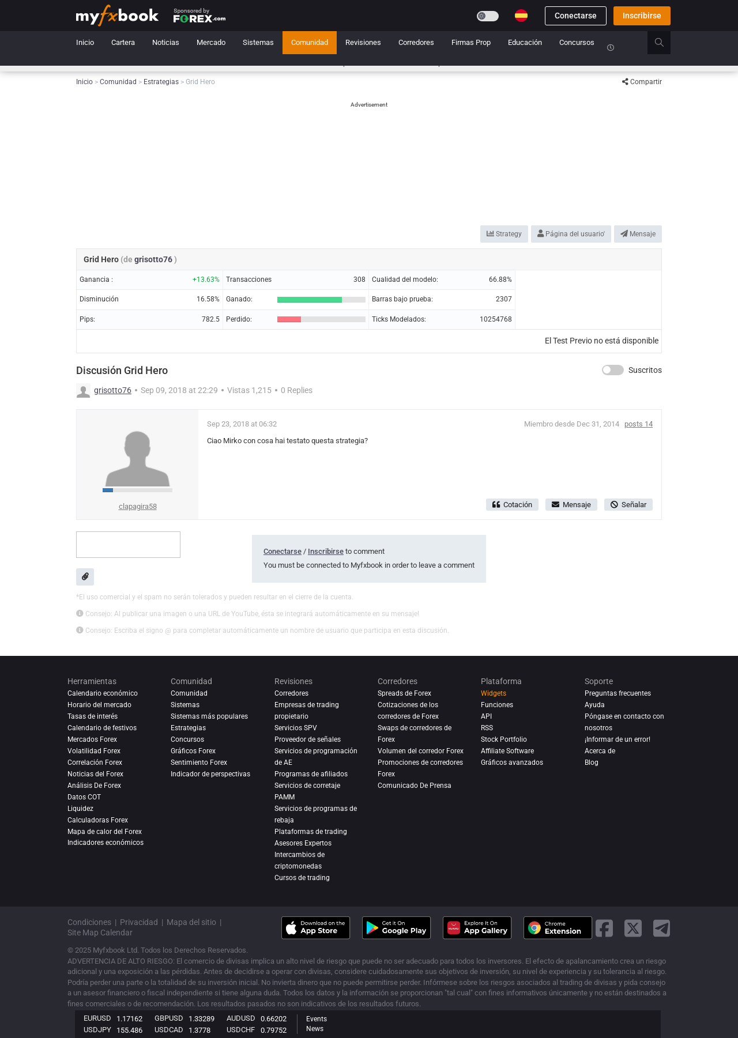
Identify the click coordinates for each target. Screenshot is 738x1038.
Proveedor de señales (307, 739)
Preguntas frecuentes (618, 693)
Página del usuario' (571, 234)
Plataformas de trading (310, 832)
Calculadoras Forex (97, 820)
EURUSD (97, 1018)
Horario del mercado (99, 705)
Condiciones (89, 922)
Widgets (493, 693)
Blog (591, 762)
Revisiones (363, 42)
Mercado (211, 42)
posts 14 (638, 424)
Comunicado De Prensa (414, 786)
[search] (666, 42)
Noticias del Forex (95, 774)
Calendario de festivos (102, 728)
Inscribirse (642, 15)
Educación (525, 42)
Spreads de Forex (404, 693)
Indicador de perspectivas (210, 774)
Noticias (165, 42)
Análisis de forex (94, 786)
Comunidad (309, 42)
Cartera (123, 42)
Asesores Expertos (303, 843)
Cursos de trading (302, 878)
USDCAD (169, 1029)
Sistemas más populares (209, 716)
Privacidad (139, 922)
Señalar (628, 504)
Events (316, 1019)
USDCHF (241, 1029)
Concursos (576, 42)
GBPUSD (169, 1018)
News (314, 1029)
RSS (487, 728)
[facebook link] (604, 928)
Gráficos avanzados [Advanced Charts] (512, 762)
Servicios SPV (295, 728)
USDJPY (97, 1029)
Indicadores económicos (105, 843)
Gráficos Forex (193, 751)
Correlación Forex (94, 762)
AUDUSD (241, 1018)
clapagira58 (138, 506)
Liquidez (80, 809)
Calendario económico (102, 693)
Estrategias (188, 728)
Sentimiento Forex (199, 762)
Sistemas (258, 42)
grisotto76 (154, 259)
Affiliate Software (507, 751)
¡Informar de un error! (617, 739)
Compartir (642, 82)
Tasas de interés (92, 716)
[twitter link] (633, 928)
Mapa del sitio (191, 922)
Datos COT (84, 797)
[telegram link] (662, 928)
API (486, 716)
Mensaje (638, 234)
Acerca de (600, 751)
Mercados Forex (92, 739)
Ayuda (595, 705)
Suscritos (645, 370)
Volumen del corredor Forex (421, 751)
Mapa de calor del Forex (104, 832)
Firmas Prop (471, 42)
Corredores (416, 42)
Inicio (85, 42)
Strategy (504, 234)
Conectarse (576, 15)
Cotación (512, 504)
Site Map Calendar (100, 932)
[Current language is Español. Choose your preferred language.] (521, 15)
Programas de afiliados (311, 774)
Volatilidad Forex (94, 751)
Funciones (497, 705)
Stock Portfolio (504, 739)
